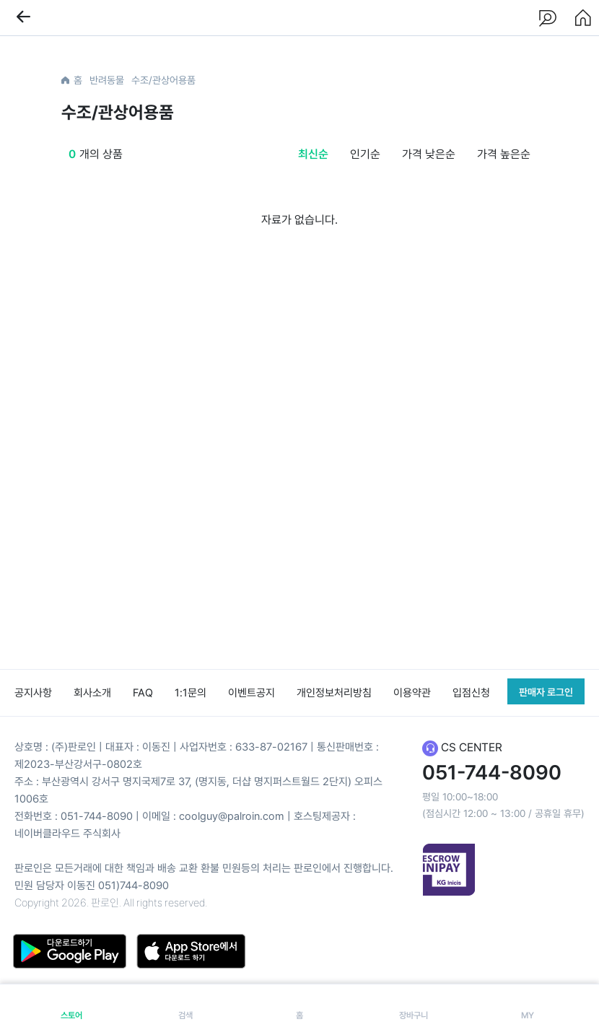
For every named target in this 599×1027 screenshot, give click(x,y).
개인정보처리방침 (334, 692)
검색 (185, 1006)
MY (527, 1006)
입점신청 (471, 692)
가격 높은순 (503, 154)
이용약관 (412, 692)
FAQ (143, 692)
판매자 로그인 (546, 692)
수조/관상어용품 (163, 80)
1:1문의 (190, 692)
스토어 (71, 1006)
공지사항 (33, 692)
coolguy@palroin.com (231, 816)
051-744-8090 (97, 816)
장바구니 (413, 1006)
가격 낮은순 (428, 154)
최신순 (313, 154)
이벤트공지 (251, 692)
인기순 (365, 154)
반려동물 (106, 80)
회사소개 (92, 692)
